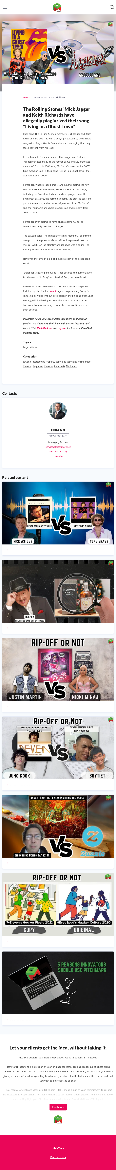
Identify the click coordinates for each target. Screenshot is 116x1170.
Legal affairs (30, 347)
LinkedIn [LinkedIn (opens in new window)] (58, 456)
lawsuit (53, 291)
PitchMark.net (44, 328)
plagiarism (37, 366)
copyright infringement (78, 361)
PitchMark (71, 366)
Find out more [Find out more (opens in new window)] (58, 1157)
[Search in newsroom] (112, 7)
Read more (58, 1107)
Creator (27, 366)
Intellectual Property (43, 361)
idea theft (59, 366)
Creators (48, 366)
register (62, 328)
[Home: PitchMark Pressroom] (57, 7)
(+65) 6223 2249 (58, 451)
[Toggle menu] (5, 7)
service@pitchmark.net (58, 447)
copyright (61, 361)
